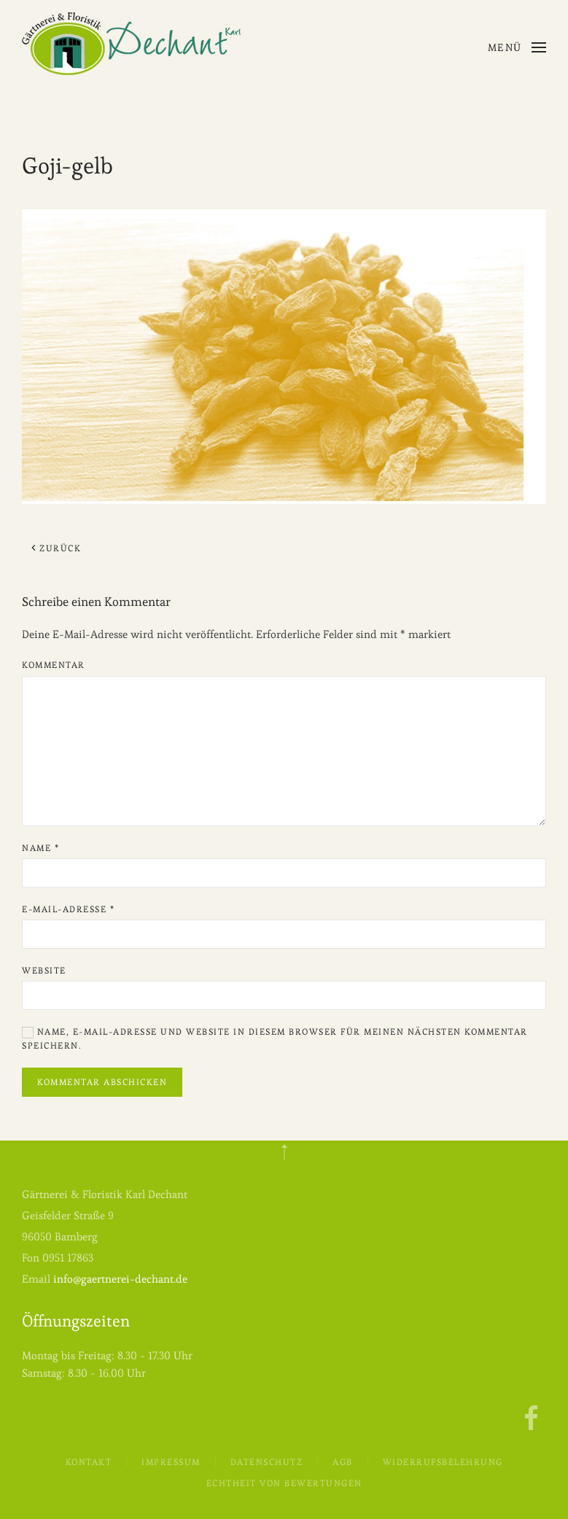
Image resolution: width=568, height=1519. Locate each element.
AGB (342, 1461)
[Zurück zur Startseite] (131, 44)
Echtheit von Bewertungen (284, 1482)
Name (40, 847)
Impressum (171, 1461)
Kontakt (89, 1461)
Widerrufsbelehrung (443, 1461)
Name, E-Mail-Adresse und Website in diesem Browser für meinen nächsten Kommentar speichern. (275, 1038)
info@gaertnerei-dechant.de (120, 1279)
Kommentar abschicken (102, 1081)
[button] (517, 47)
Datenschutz (266, 1461)
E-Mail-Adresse (68, 909)
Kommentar (53, 664)
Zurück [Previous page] (55, 548)
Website (44, 970)
